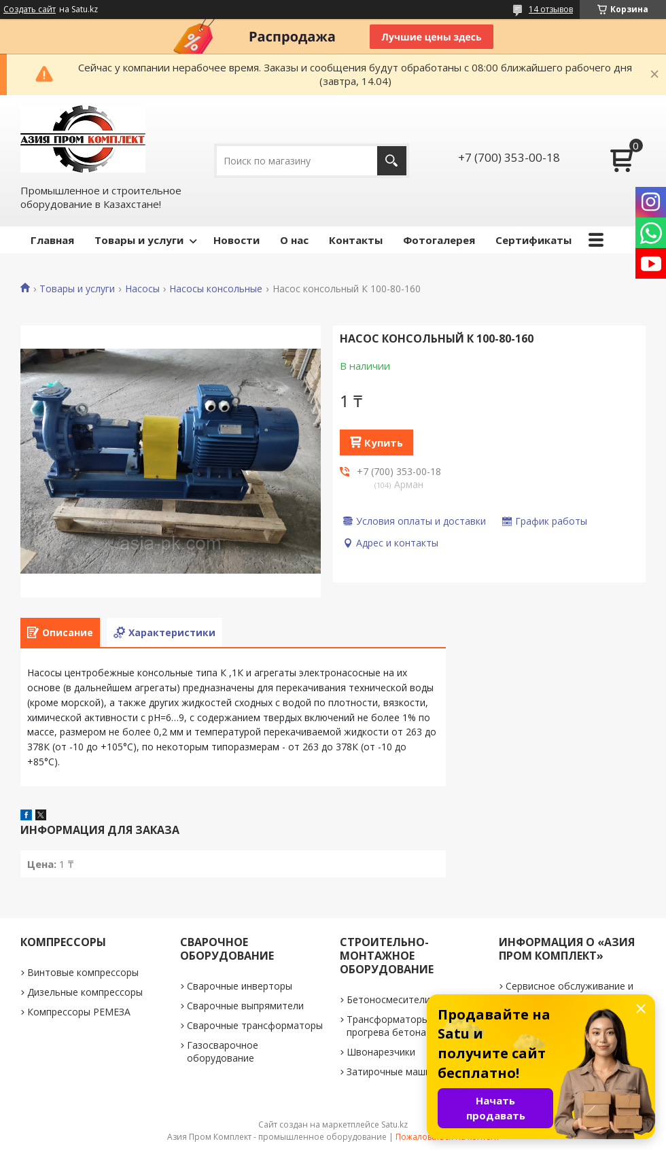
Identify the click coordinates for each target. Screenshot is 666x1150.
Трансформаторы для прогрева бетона (397, 1026)
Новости (236, 240)
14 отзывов (551, 9)
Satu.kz (394, 1124)
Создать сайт (29, 9)
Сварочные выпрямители (245, 1005)
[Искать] (391, 160)
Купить (383, 442)
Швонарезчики (381, 1051)
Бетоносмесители (388, 999)
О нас (294, 240)
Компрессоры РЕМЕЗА (78, 1011)
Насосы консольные (215, 289)
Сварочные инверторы (239, 985)
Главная (52, 240)
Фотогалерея (439, 240)
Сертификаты (533, 240)
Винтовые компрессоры (83, 972)
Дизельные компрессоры (85, 992)
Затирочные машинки (396, 1071)
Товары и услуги (138, 240)
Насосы (142, 289)
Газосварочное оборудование (222, 1051)
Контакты (356, 240)
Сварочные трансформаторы (255, 1025)
